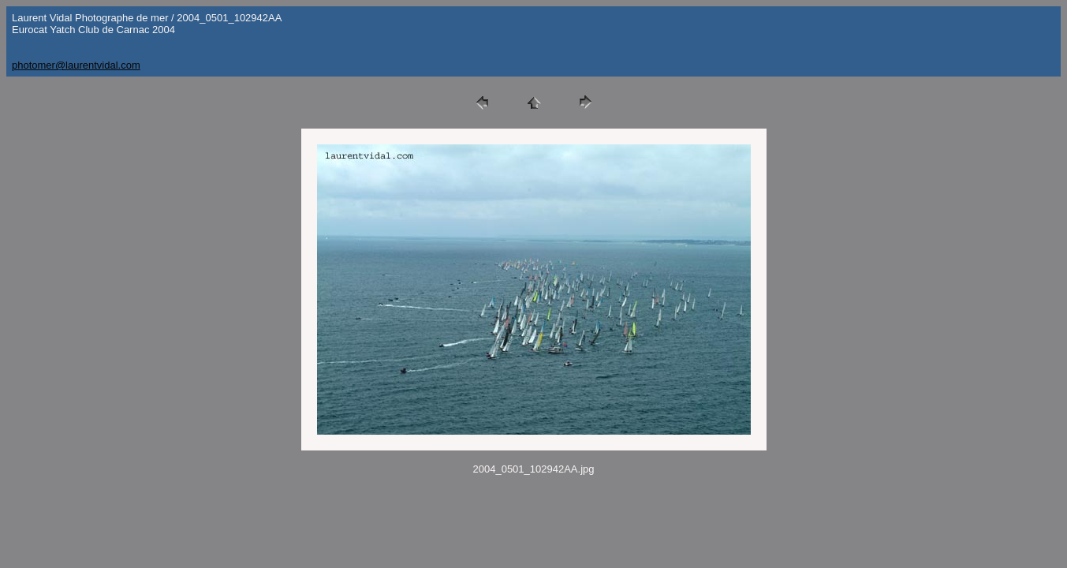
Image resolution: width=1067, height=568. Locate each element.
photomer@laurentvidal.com (76, 65)
